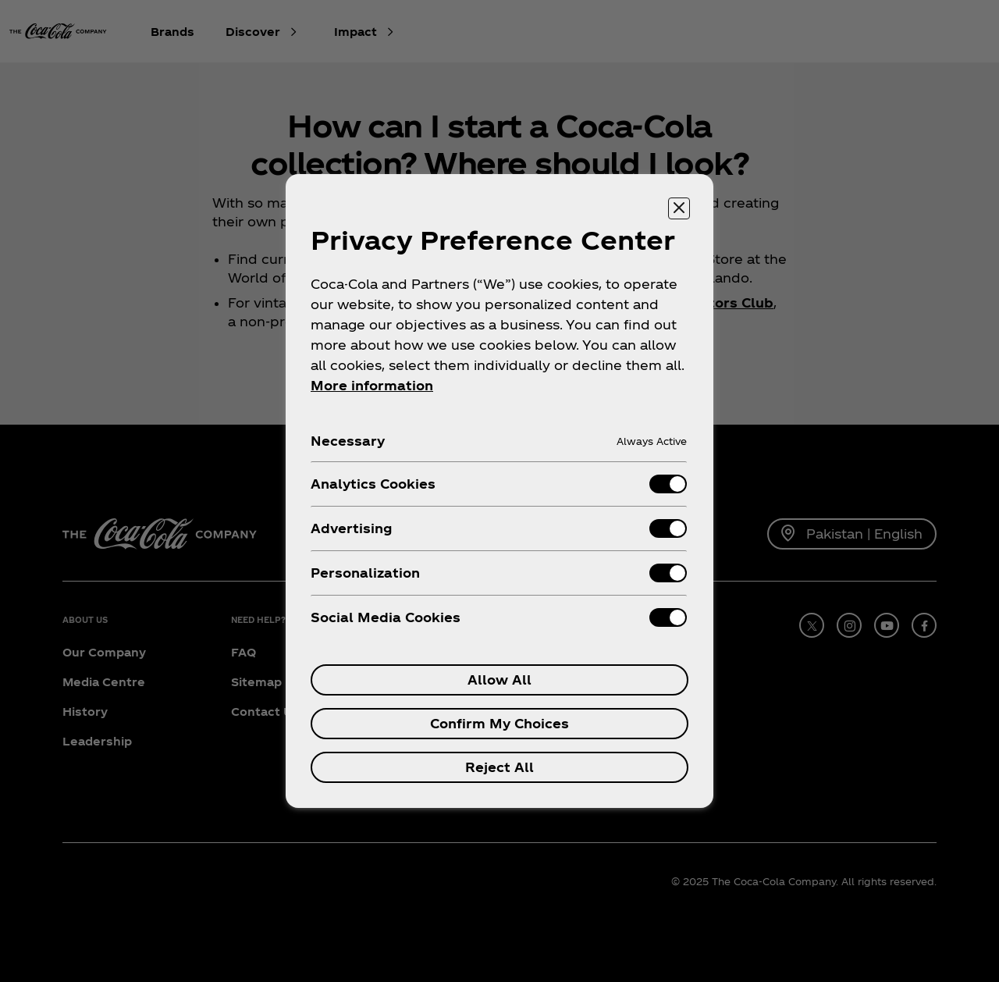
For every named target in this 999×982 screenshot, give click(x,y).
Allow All (499, 679)
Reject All (499, 767)
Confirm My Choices (499, 723)
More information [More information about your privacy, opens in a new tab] (372, 385)
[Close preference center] (679, 208)
